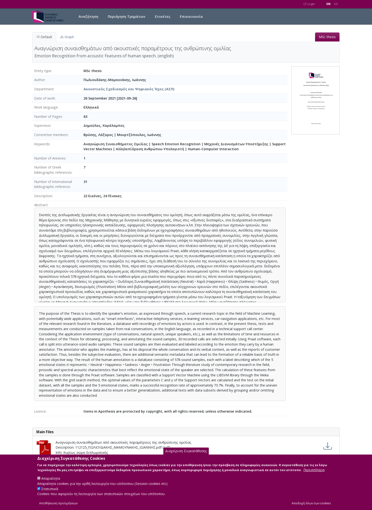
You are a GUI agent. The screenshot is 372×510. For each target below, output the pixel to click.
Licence (40, 411)
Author (39, 79)
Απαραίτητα (50, 483)
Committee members (51, 134)
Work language (46, 107)
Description (43, 196)
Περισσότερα (314, 474)
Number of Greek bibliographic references (53, 170)
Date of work (44, 98)
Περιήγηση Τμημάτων (126, 16)
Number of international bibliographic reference (53, 184)
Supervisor (42, 125)
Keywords (42, 144)
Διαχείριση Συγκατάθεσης (186, 455)
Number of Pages (48, 116)
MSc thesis (327, 37)
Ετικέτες (162, 16)
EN (328, 4)
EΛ (336, 4)
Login (309, 4)
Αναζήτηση (88, 16)
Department (44, 89)
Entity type (42, 70)
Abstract (41, 205)
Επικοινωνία (191, 16)
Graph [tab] (67, 37)
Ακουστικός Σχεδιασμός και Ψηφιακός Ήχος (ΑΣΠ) (129, 89)
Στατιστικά (49, 493)
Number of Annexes (49, 158)
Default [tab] (44, 37)
